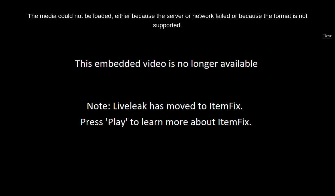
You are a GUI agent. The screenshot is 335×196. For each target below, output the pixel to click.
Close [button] (327, 36)
